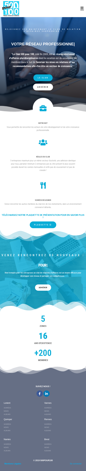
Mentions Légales (12, 464)
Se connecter (76, 464)
